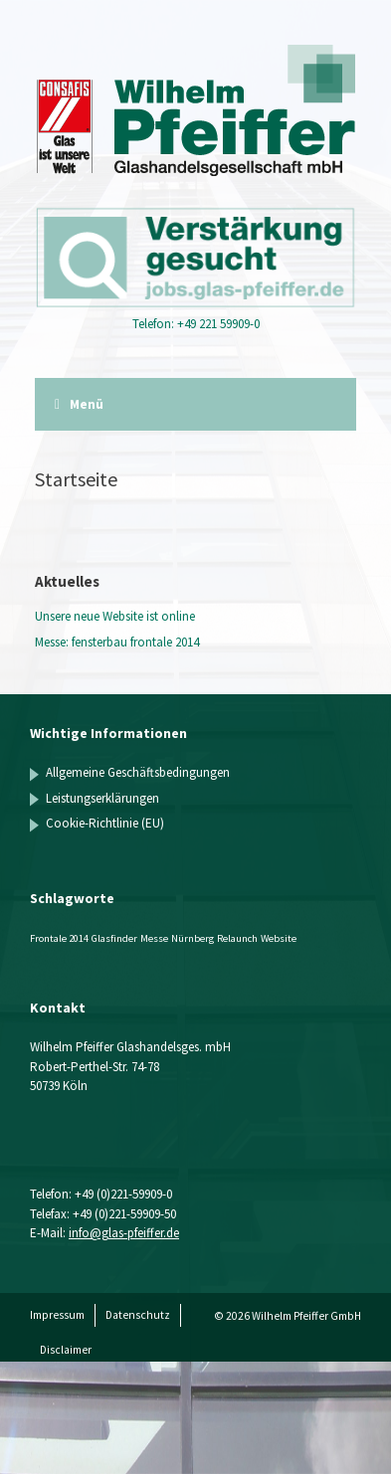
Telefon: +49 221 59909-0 (196, 323)
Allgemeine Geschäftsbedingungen (138, 772)
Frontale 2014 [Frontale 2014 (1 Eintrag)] (59, 938)
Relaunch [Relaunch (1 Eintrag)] (237, 938)
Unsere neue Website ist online (115, 616)
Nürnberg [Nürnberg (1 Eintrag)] (192, 938)
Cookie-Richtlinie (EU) (105, 823)
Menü (79, 404)
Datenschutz (137, 1315)
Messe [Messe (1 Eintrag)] (154, 938)
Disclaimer (66, 1350)
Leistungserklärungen (102, 798)
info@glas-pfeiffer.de (124, 1232)
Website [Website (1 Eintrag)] (278, 938)
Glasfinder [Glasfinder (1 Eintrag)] (114, 938)
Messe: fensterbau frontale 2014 (117, 642)
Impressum (57, 1315)
